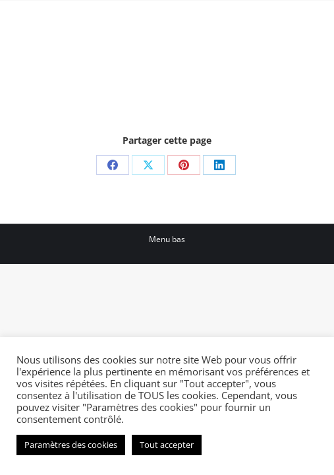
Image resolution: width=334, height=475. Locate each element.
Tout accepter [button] (167, 445)
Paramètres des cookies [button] (70, 445)
